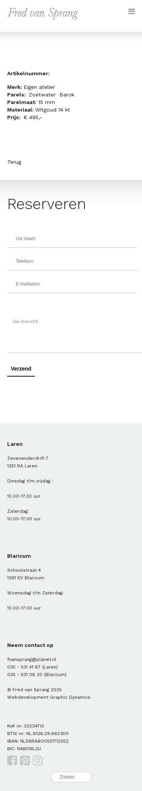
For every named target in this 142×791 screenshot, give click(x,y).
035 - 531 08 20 (24, 674)
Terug (14, 162)
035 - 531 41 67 (24, 667)
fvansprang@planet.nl (31, 659)
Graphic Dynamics (70, 697)
